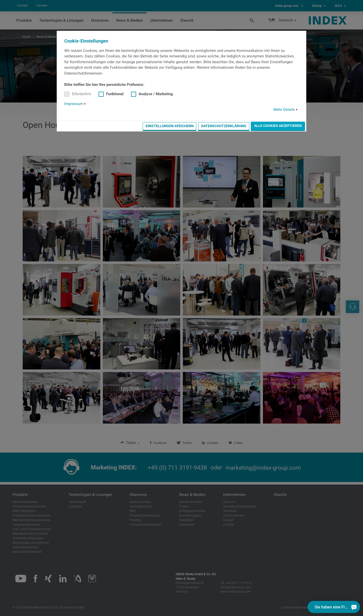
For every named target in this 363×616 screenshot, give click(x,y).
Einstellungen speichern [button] (170, 126)
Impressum (73, 103)
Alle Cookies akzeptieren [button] (278, 126)
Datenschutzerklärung (223, 126)
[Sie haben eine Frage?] (354, 607)
